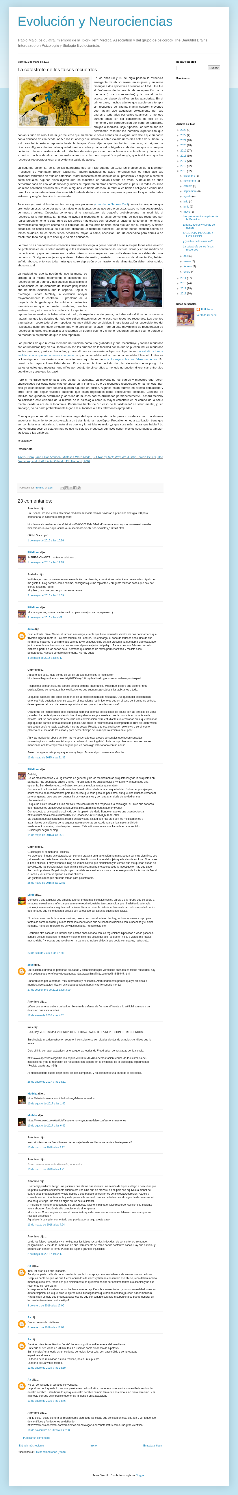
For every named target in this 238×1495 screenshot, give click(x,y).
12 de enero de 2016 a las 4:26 (46, 1015)
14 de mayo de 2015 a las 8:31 (46, 834)
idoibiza (32, 1093)
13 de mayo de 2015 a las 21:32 (46, 757)
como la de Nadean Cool (111, 204)
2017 (183, 161)
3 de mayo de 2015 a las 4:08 (45, 617)
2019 (183, 150)
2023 (183, 129)
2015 (183, 171)
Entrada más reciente (31, 1445)
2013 (183, 283)
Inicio (94, 1445)
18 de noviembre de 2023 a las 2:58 (49, 1430)
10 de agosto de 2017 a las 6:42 (46, 1125)
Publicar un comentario (36, 1437)
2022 (183, 135)
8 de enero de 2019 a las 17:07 (46, 1327)
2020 (183, 145)
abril (186, 256)
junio (187, 206)
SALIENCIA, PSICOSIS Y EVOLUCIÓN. (198, 234)
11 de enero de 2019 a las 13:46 (47, 1400)
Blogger (140, 1475)
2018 (183, 155)
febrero (188, 266)
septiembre (190, 191)
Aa (29, 1265)
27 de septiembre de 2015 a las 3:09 (49, 989)
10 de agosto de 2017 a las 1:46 (46, 1103)
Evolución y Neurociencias (95, 21)
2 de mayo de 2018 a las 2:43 (45, 1254)
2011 (183, 293)
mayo (187, 211)
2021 (183, 140)
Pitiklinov (33, 552)
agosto (188, 196)
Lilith (31, 894)
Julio (31, 629)
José (30, 964)
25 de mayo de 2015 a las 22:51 (46, 882)
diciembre (190, 175)
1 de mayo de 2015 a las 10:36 (46, 540)
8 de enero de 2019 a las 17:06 (46, 1305)
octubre (188, 186)
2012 (183, 288)
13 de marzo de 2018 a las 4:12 (46, 1147)
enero (187, 271)
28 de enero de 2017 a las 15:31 (47, 1081)
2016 (183, 166)
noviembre (190, 180)
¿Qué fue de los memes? (198, 241)
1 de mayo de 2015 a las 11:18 (46, 562)
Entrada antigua (152, 1445)
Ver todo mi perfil (206, 315)
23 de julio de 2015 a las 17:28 (45, 952)
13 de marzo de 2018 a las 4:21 (46, 1169)
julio (186, 201)
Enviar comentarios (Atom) (50, 1452)
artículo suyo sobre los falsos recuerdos (131, 359)
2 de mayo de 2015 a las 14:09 (46, 595)
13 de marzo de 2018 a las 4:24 (46, 1224)
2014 (183, 278)
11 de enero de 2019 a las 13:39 (47, 1367)
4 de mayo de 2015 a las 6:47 (45, 657)
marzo (188, 261)
